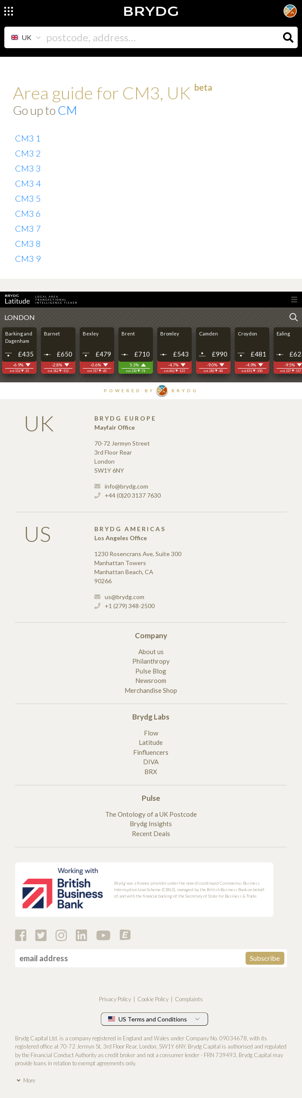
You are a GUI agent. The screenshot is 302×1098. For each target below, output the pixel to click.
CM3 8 (28, 243)
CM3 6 (28, 213)
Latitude (151, 742)
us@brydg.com (119, 596)
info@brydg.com (121, 486)
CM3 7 (28, 228)
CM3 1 (28, 138)
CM (67, 110)
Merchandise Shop (151, 690)
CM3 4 (28, 183)
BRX (150, 771)
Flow (151, 733)
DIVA (151, 762)
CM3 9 (28, 258)
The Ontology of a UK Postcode (151, 814)
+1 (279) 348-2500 (124, 605)
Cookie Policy (152, 999)
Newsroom (150, 680)
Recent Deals (151, 833)
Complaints (189, 999)
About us (151, 651)
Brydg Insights (151, 823)
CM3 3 (28, 168)
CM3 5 (28, 198)
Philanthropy (151, 661)
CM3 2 (28, 153)
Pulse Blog (150, 671)
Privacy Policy (115, 999)
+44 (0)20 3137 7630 (127, 495)
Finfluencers (150, 752)
